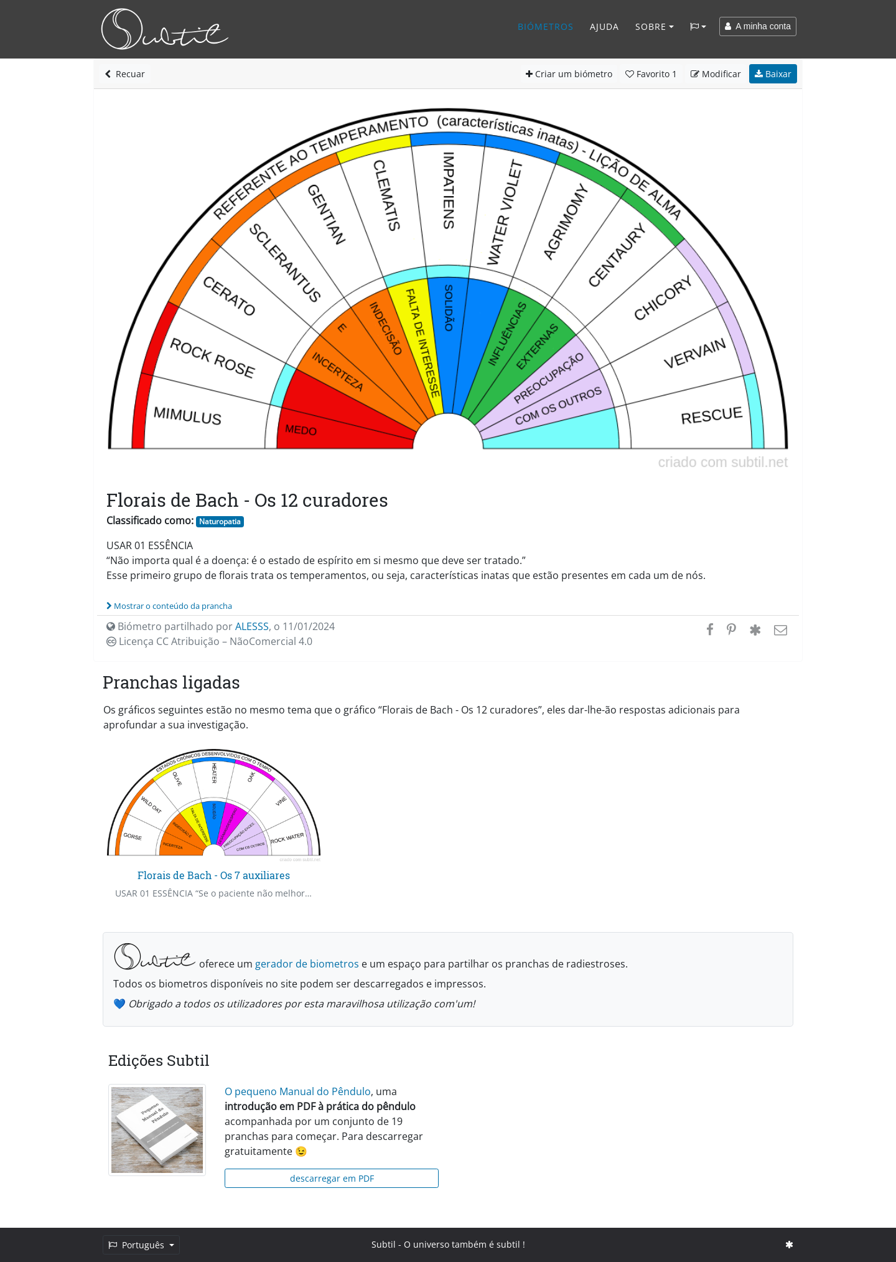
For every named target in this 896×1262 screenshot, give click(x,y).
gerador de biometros (307, 964)
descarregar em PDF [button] (332, 1178)
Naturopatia (220, 521)
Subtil (383, 1244)
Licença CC (209, 641)
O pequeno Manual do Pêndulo (298, 1091)
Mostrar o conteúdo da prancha (169, 605)
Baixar (773, 74)
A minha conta (758, 26)
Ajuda (604, 26)
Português (137, 1245)
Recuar (125, 74)
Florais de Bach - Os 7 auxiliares (214, 875)
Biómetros (546, 26)
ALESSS (252, 626)
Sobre (650, 26)
